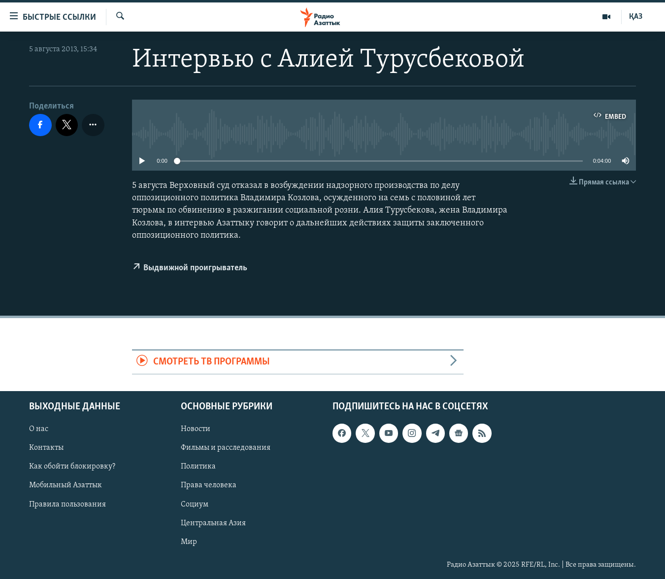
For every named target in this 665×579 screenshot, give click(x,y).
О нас (38, 429)
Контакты (46, 448)
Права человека (208, 485)
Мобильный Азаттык (65, 485)
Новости (195, 429)
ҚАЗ (635, 17)
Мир (189, 541)
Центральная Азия (213, 523)
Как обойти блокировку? (72, 466)
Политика (198, 466)
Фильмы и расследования (225, 448)
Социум (194, 504)
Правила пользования (67, 504)
